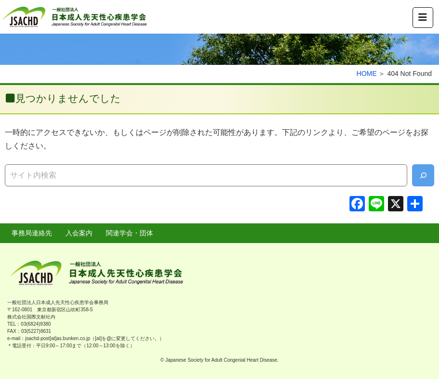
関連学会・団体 (129, 233)
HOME (367, 73)
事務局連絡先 (32, 233)
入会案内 (78, 233)
